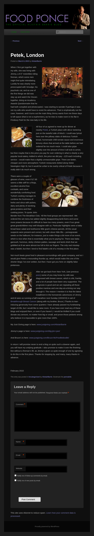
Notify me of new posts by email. (28, 481)
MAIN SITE (25, 32)
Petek (45, 130)
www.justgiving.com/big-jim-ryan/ (45, 331)
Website (19, 468)
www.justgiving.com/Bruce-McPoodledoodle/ (49, 338)
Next (80, 41)
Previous (15, 41)
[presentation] (34, 489)
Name (20, 442)
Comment (20, 404)
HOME (14, 32)
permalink (67, 377)
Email (20, 455)
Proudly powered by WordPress (47, 526)
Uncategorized (34, 377)
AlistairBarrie (37, 61)
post (38, 275)
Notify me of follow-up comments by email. (32, 476)
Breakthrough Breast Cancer (23, 301)
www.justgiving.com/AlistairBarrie (51, 324)
